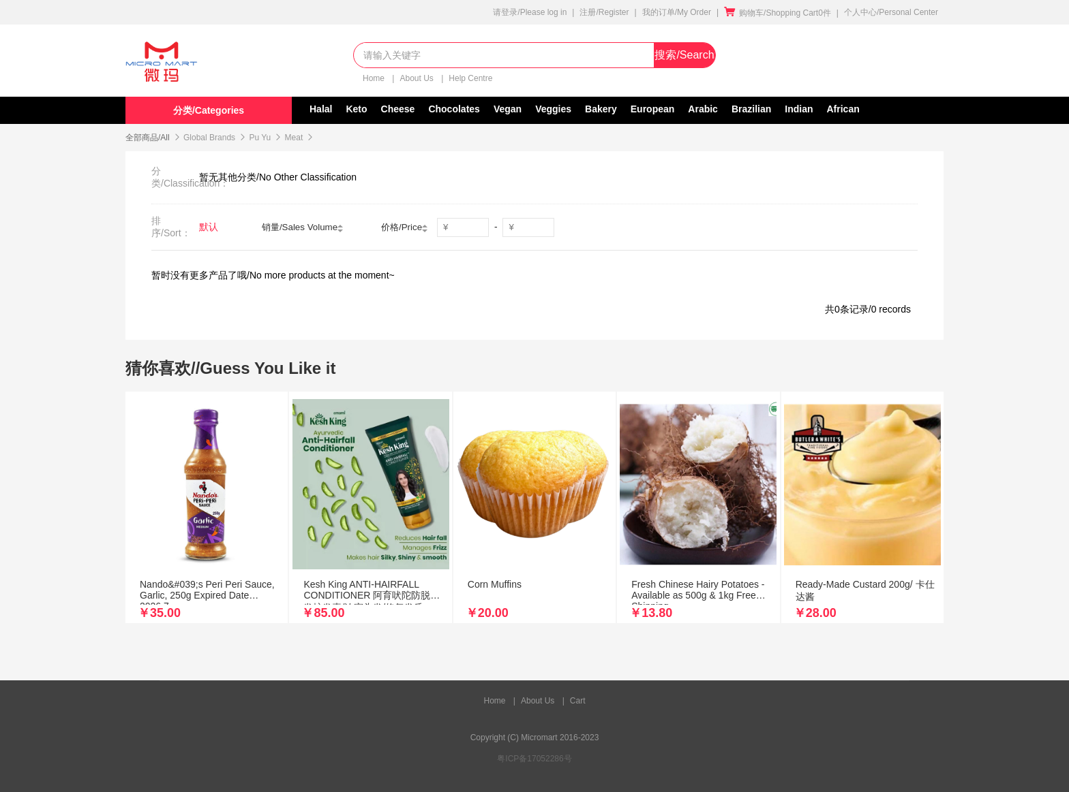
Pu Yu (260, 137)
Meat (294, 137)
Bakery (601, 109)
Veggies (553, 109)
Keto (356, 109)
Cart (578, 701)
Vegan (508, 109)
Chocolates (453, 109)
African (843, 109)
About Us (418, 78)
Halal (321, 109)
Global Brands (209, 137)
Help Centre (470, 78)
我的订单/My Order (676, 12)
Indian (799, 109)
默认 (208, 226)
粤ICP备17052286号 (534, 758)
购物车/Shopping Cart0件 (777, 13)
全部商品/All (147, 137)
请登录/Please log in (530, 12)
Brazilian (751, 109)
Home (375, 78)
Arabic (703, 109)
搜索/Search (684, 55)
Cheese (398, 109)
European (653, 109)
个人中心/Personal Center (891, 12)
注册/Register (604, 12)
